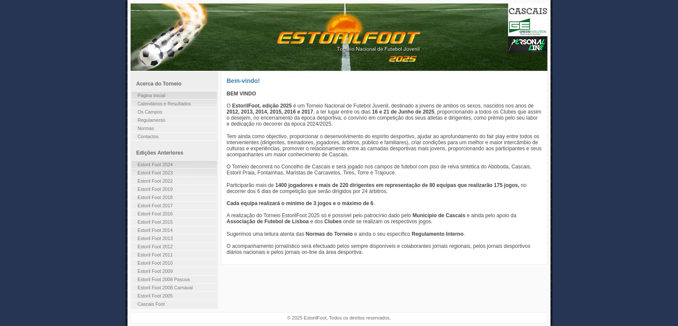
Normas (146, 128)
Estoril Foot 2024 (155, 164)
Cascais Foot (151, 304)
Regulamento (151, 120)
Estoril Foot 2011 (155, 254)
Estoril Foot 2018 (155, 197)
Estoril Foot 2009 (155, 271)
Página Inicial (151, 95)
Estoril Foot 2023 (155, 172)
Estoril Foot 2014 (155, 230)
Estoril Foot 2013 (155, 238)
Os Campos (150, 111)
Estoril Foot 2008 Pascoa (164, 279)
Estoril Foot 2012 (155, 246)
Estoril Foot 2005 (155, 295)
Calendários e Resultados (164, 103)
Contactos (148, 136)
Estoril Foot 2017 (155, 205)
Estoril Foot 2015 (155, 222)
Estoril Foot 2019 (155, 189)
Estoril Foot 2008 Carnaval (165, 287)
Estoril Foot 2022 (155, 181)
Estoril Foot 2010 (155, 263)
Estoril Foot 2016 (155, 213)
